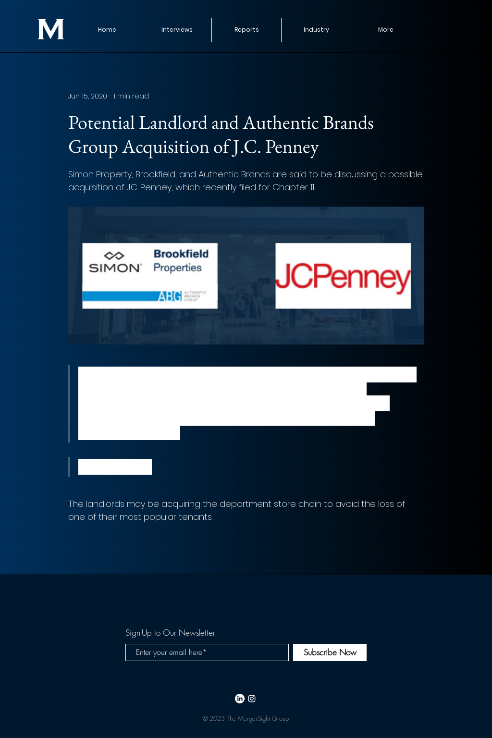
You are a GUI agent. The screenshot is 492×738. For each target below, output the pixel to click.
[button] (246, 30)
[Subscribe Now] (330, 652)
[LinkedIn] (240, 698)
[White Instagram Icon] (252, 698)
